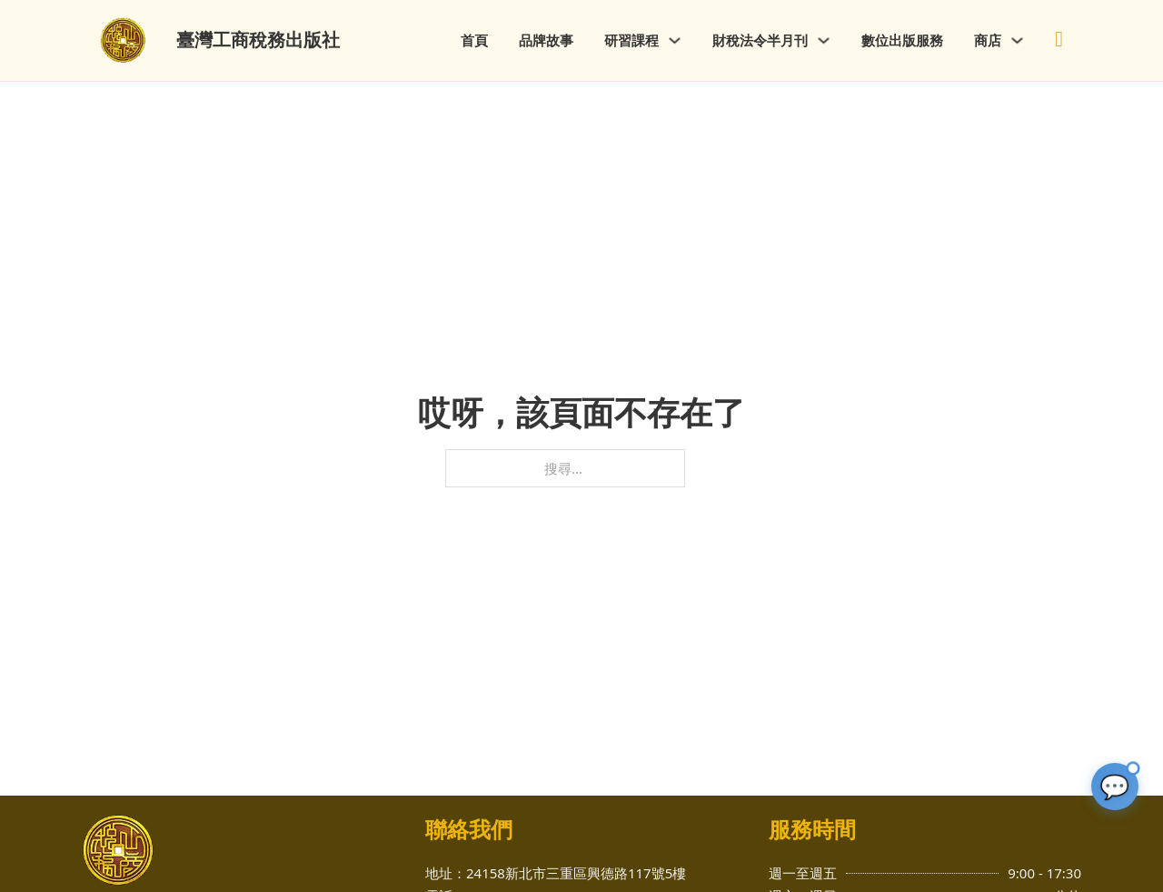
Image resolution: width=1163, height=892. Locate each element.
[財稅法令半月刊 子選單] (823, 40)
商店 (987, 40)
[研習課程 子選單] (674, 40)
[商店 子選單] (1017, 40)
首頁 (474, 40)
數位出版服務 (902, 40)
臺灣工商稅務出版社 (258, 40)
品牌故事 (546, 40)
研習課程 (631, 40)
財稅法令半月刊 (760, 40)
